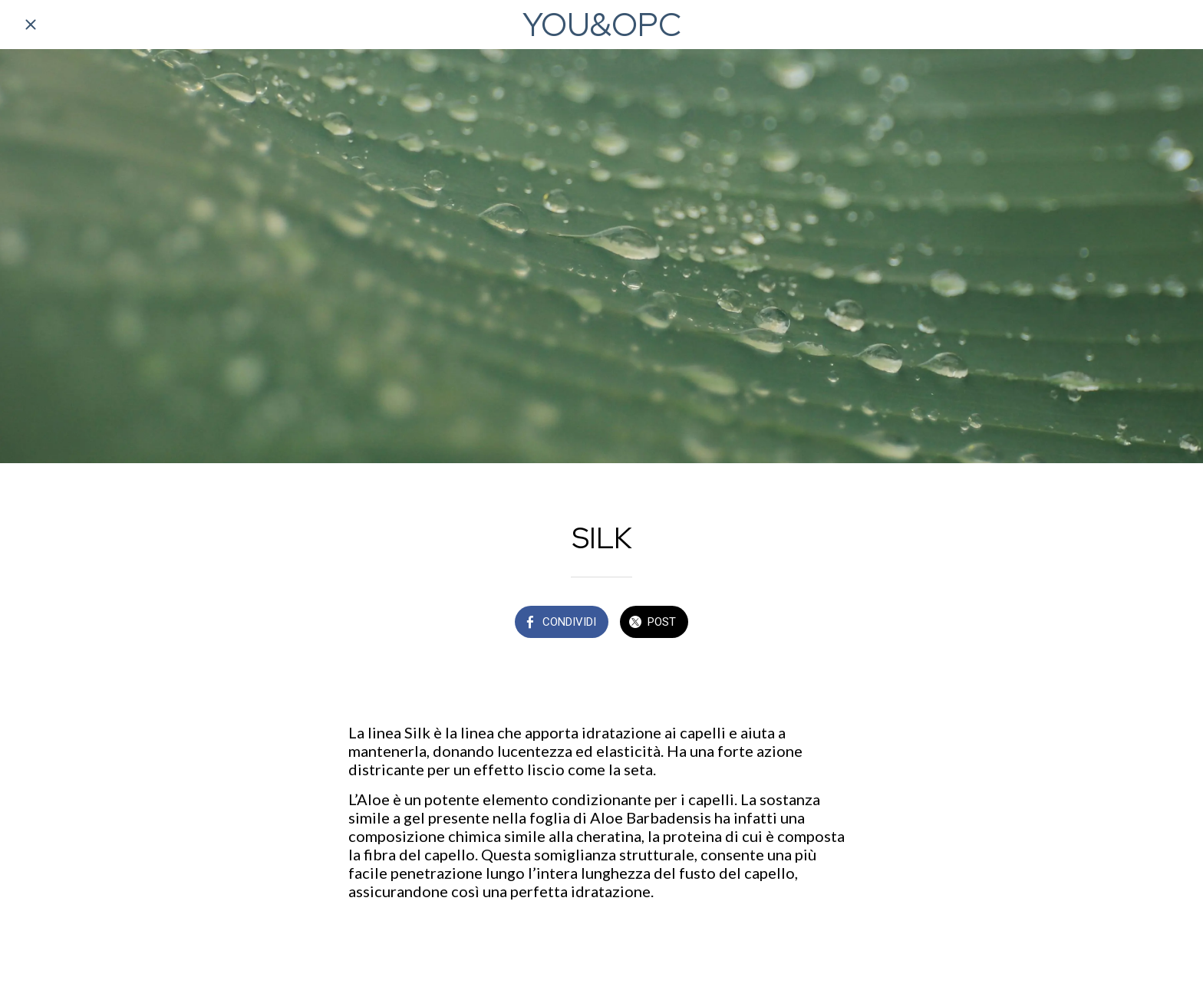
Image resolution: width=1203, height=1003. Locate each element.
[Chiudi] (30, 24)
